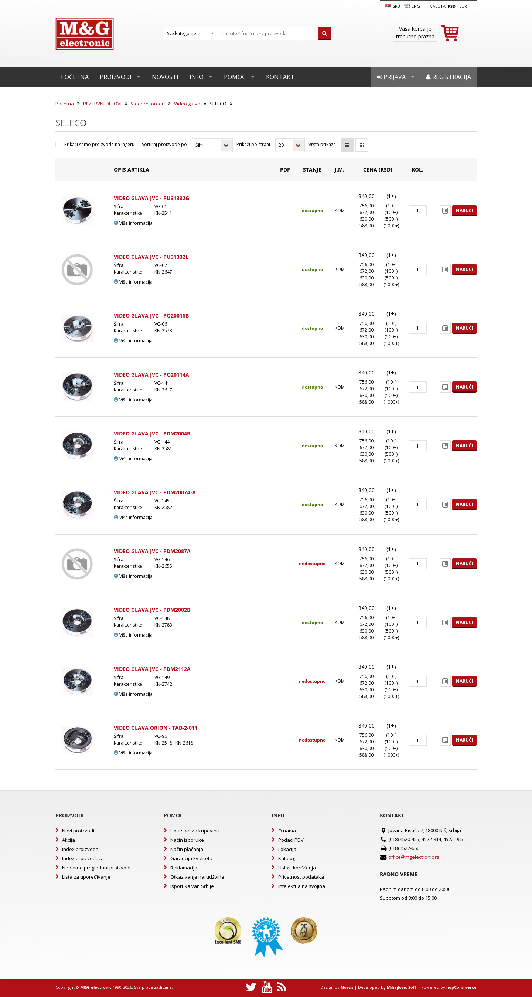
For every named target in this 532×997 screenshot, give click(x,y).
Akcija (68, 840)
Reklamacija (183, 867)
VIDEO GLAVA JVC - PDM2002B (152, 609)
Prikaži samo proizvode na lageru (99, 144)
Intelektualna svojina (301, 886)
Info (197, 77)
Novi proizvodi (78, 830)
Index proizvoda (80, 849)
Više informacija (133, 223)
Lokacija (287, 849)
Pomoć (235, 77)
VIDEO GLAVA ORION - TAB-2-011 (156, 727)
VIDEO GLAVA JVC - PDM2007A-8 (154, 492)
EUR (463, 6)
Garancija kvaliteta (191, 858)
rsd (452, 6)
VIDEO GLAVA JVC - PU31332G (151, 197)
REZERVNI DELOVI (102, 103)
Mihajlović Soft (401, 987)
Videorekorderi (148, 103)
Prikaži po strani (253, 144)
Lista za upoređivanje (86, 877)
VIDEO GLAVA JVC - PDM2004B (152, 433)
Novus (347, 987)
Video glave (187, 103)
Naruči (464, 210)
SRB (392, 6)
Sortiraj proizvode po (164, 144)
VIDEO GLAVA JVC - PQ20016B (151, 315)
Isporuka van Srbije (192, 886)
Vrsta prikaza (322, 144)
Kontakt (280, 77)
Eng (412, 6)
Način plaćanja (186, 849)
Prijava (391, 77)
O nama (287, 830)
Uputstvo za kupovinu (194, 830)
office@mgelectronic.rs (413, 857)
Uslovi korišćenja (297, 867)
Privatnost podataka (301, 877)
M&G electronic (96, 987)
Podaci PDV (291, 840)
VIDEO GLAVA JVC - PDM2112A (152, 668)
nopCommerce (461, 987)
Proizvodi (116, 77)
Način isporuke (187, 840)
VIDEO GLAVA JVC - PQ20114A (151, 374)
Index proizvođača (83, 858)
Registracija (448, 77)
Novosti (165, 77)
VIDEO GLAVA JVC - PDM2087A (152, 551)
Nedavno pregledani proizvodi (96, 867)
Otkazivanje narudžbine (197, 877)
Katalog (286, 858)
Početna (75, 77)
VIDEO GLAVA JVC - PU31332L (151, 256)
